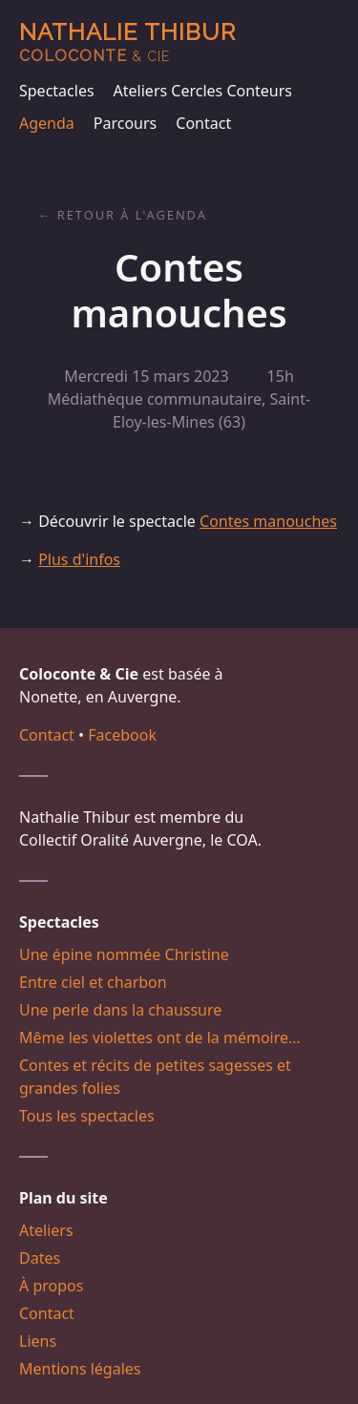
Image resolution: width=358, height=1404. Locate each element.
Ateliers (46, 1230)
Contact (203, 123)
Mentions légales (80, 1368)
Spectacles (57, 90)
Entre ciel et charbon (93, 982)
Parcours (125, 123)
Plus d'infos (79, 559)
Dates (39, 1257)
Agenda (46, 123)
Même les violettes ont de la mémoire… (160, 1037)
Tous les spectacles (87, 1115)
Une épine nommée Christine (124, 954)
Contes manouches (268, 521)
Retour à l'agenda (132, 214)
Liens (37, 1341)
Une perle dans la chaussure (120, 1009)
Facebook (122, 734)
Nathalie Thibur (127, 41)
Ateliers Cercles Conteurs (203, 90)
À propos (51, 1285)
